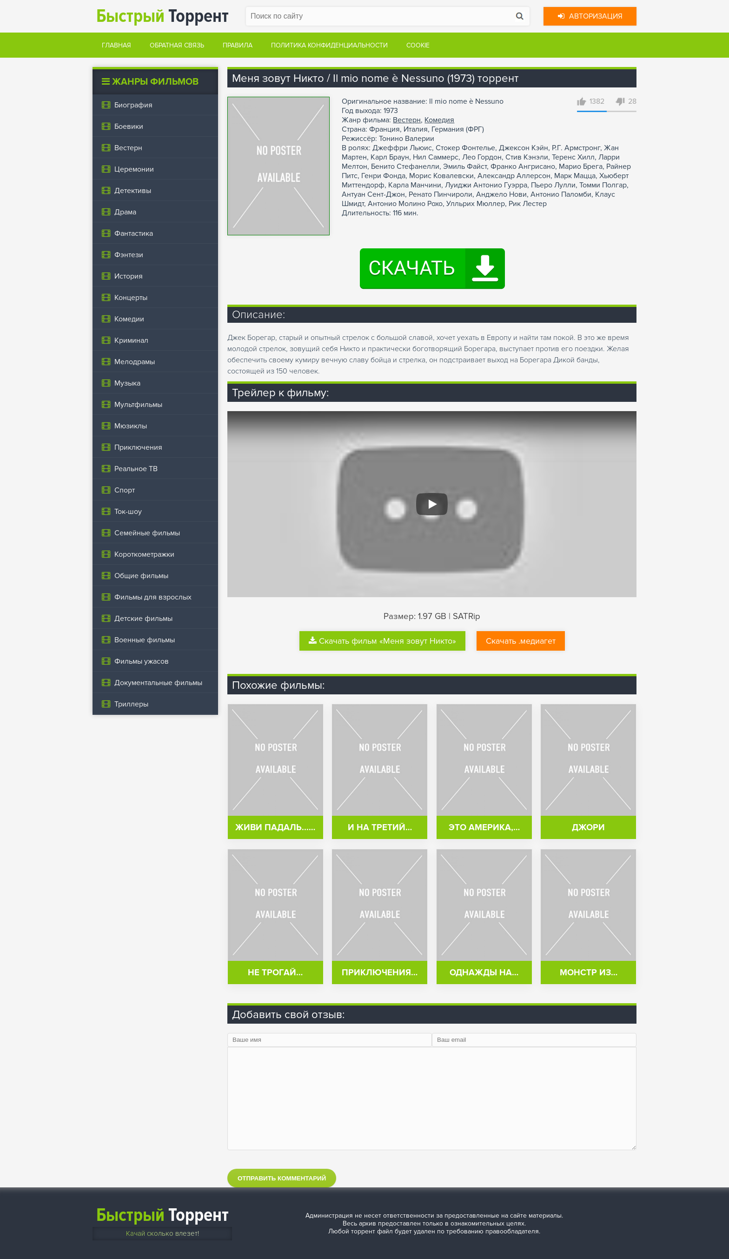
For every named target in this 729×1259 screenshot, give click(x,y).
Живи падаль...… (275, 827)
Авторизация (590, 16)
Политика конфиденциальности (329, 45)
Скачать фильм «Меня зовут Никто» (382, 641)
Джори (588, 827)
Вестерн (407, 120)
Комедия (439, 120)
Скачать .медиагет (521, 641)
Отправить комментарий (282, 1178)
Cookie (418, 45)
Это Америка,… (484, 827)
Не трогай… (275, 972)
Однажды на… (484, 972)
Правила (237, 45)
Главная (116, 45)
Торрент (162, 16)
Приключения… (380, 972)
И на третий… (380, 827)
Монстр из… (588, 972)
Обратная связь (177, 45)
